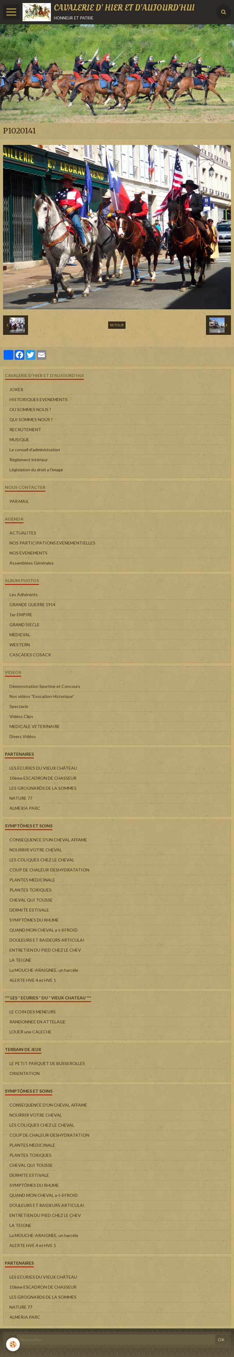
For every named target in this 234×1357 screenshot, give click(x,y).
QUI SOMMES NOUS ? (31, 419)
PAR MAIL (19, 501)
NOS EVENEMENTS (28, 552)
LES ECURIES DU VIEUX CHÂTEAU (43, 768)
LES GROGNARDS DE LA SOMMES (42, 788)
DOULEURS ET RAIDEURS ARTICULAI (46, 940)
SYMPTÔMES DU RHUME (34, 919)
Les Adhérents (23, 594)
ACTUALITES (22, 532)
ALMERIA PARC (24, 808)
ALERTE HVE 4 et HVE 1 (32, 980)
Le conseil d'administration (34, 449)
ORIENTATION (24, 1073)
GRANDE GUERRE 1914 (32, 604)
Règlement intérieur (28, 459)
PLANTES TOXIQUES (30, 889)
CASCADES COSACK (30, 654)
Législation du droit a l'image (36, 469)
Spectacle (18, 706)
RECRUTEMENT (25, 429)
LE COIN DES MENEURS (32, 1011)
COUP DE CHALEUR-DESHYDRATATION (49, 869)
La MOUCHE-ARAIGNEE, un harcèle (43, 970)
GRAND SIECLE (24, 624)
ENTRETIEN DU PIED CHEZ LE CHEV (45, 950)
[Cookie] (13, 1344)
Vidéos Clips (21, 716)
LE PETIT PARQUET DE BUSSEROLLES (47, 1063)
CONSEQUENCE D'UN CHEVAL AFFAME (48, 839)
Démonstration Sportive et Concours (44, 686)
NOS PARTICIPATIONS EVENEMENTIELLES (52, 542)
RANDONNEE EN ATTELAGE (37, 1021)
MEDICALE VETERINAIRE (34, 726)
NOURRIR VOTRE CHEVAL (35, 849)
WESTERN (19, 644)
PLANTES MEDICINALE (32, 879)
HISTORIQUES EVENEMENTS (38, 399)
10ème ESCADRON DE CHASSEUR (42, 778)
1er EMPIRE (20, 614)
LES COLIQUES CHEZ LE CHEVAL (41, 859)
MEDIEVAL (19, 634)
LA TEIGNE (20, 960)
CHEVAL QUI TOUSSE (31, 899)
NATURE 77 (20, 798)
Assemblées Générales (31, 562)
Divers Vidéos (22, 736)
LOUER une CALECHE (30, 1031)
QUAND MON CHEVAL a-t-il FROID (43, 930)
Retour (117, 325)
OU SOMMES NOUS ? (30, 409)
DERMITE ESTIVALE (29, 909)
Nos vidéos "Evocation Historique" (41, 696)
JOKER (16, 389)
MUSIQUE (19, 439)
